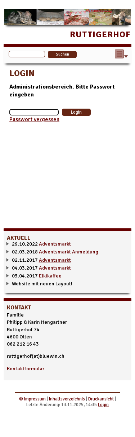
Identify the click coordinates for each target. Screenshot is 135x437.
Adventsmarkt (55, 244)
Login (103, 405)
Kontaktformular (25, 368)
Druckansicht (101, 399)
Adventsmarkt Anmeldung (68, 251)
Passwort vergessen (34, 119)
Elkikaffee (50, 275)
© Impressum (32, 399)
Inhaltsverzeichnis (67, 399)
